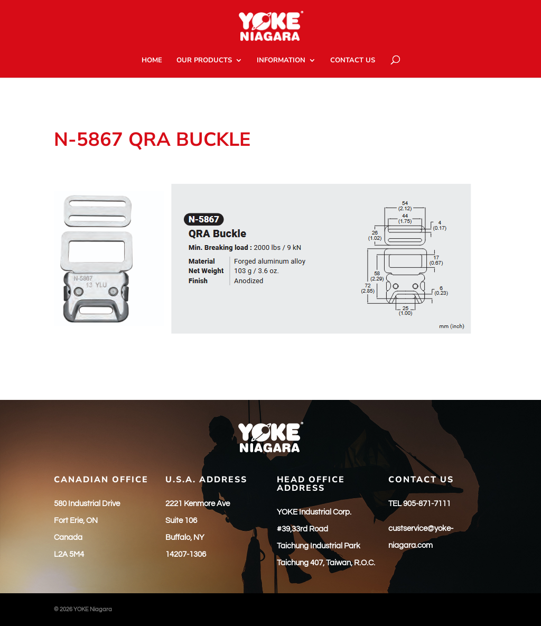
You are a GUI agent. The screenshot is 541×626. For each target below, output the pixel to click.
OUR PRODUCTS (204, 61)
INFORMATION (281, 61)
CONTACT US (352, 61)
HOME (152, 61)
